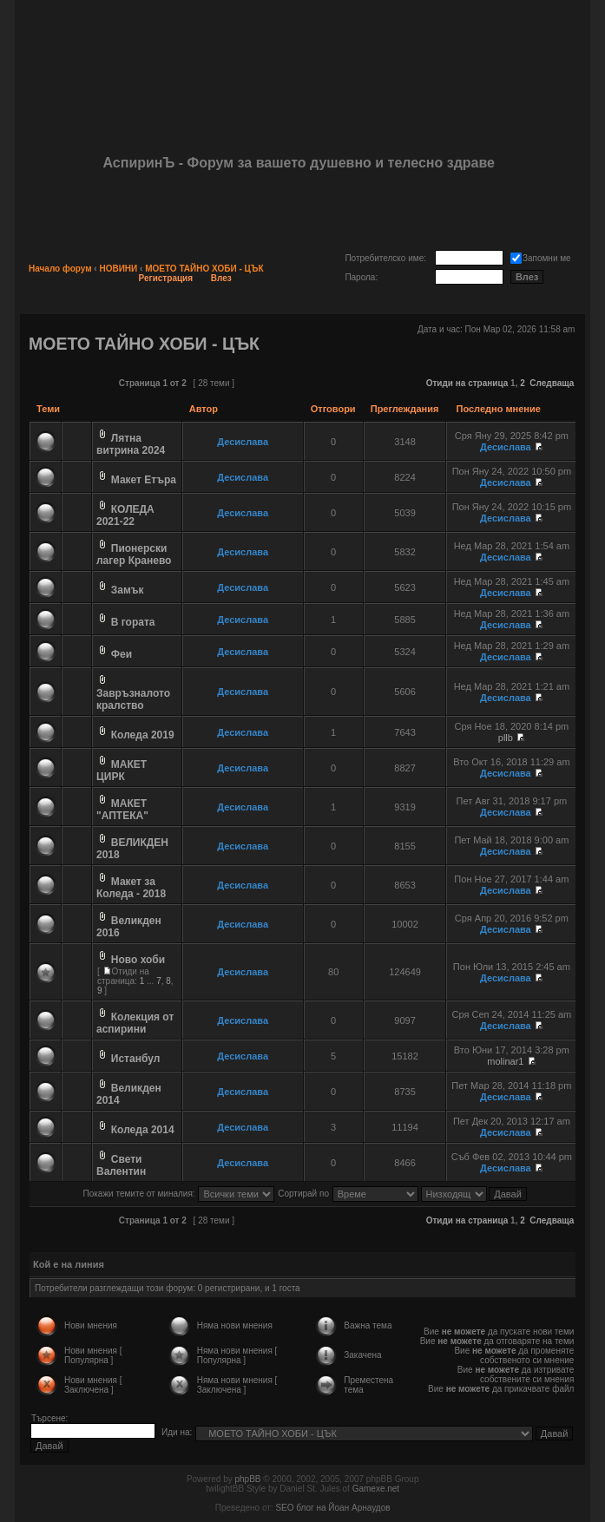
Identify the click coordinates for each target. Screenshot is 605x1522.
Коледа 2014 (142, 1130)
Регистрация (166, 278)
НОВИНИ (118, 268)
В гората (133, 622)
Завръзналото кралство (133, 699)
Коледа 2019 (142, 735)
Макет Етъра (143, 480)
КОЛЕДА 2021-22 (125, 515)
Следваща (551, 383)
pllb (505, 737)
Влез (221, 278)
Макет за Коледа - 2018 (131, 888)
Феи (121, 654)
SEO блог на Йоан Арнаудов (332, 1507)
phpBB (247, 1479)
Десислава (242, 441)
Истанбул (136, 1059)
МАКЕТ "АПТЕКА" (122, 809)
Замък (127, 590)
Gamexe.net (375, 1488)
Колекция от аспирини (135, 1023)
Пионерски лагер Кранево (133, 554)
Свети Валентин (121, 1165)
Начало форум (60, 268)
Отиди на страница (467, 383)
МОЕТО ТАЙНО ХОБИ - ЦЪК (204, 268)
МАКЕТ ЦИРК (121, 770)
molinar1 (505, 1061)
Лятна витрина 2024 (130, 444)
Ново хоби (138, 960)
